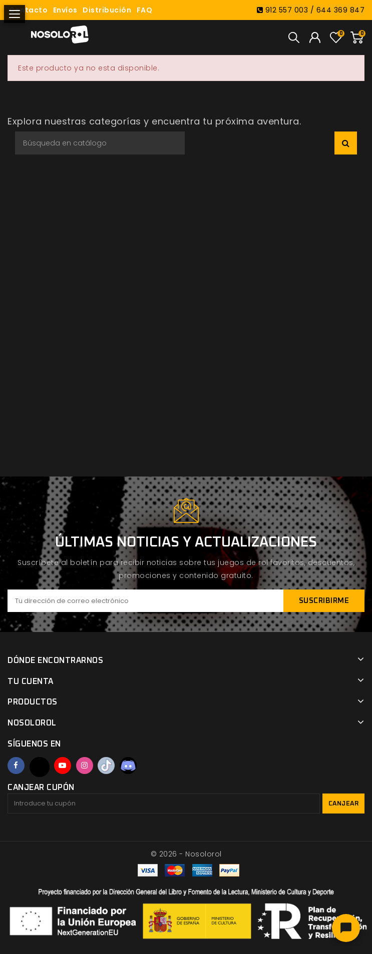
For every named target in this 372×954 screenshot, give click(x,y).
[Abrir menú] (14, 14)
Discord (128, 765)
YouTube (62, 765)
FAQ (145, 10)
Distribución (107, 10)
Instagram (84, 765)
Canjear (343, 803)
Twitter (40, 767)
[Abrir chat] (346, 928)
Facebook (16, 765)
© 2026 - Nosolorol (186, 854)
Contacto (28, 10)
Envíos (65, 10)
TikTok (106, 765)
